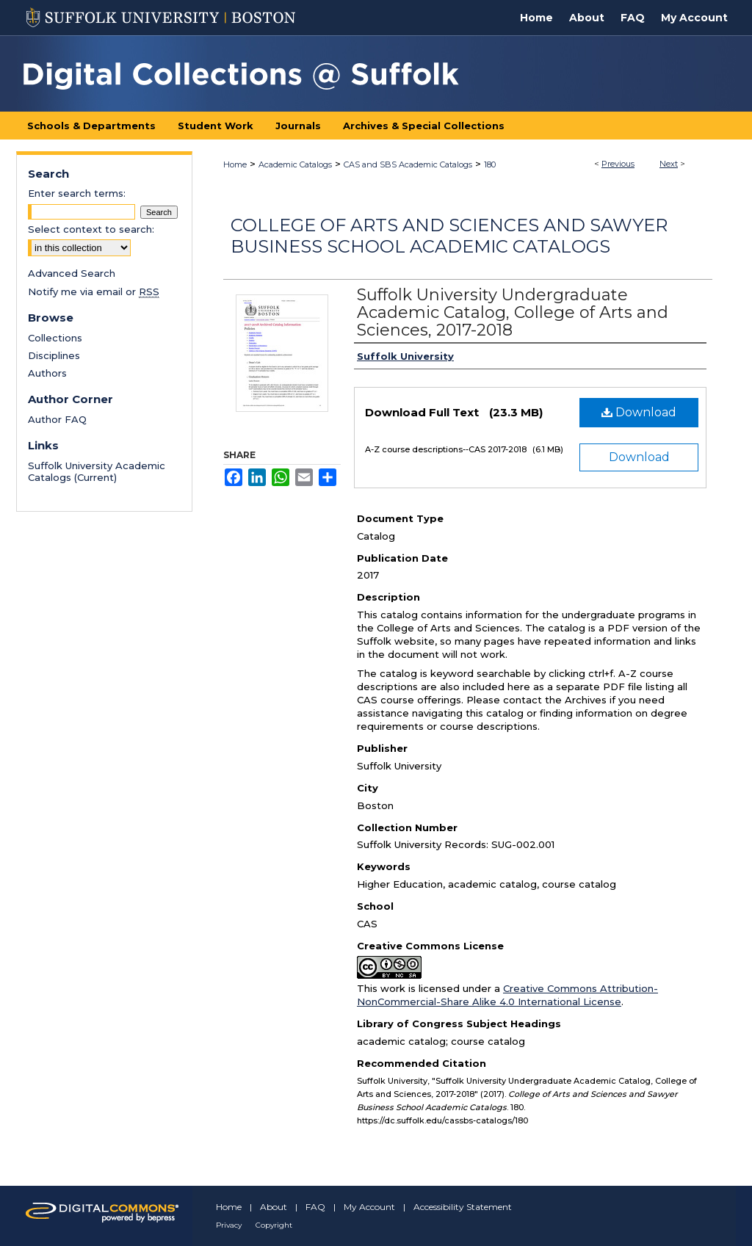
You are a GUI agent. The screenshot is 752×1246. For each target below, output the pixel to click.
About (273, 1206)
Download (638, 412)
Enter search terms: (77, 193)
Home (235, 164)
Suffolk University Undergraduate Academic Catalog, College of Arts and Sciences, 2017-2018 (512, 312)
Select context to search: (91, 229)
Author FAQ (57, 419)
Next (668, 164)
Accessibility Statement (462, 1206)
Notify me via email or (93, 291)
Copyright (274, 1225)
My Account (369, 1206)
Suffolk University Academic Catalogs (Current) (96, 471)
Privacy (229, 1225)
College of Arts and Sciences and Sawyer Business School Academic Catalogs (449, 235)
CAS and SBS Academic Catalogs (408, 164)
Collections (55, 338)
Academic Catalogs (295, 164)
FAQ (315, 1206)
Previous (617, 164)
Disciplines (54, 355)
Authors (47, 373)
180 (490, 164)
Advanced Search (71, 273)
